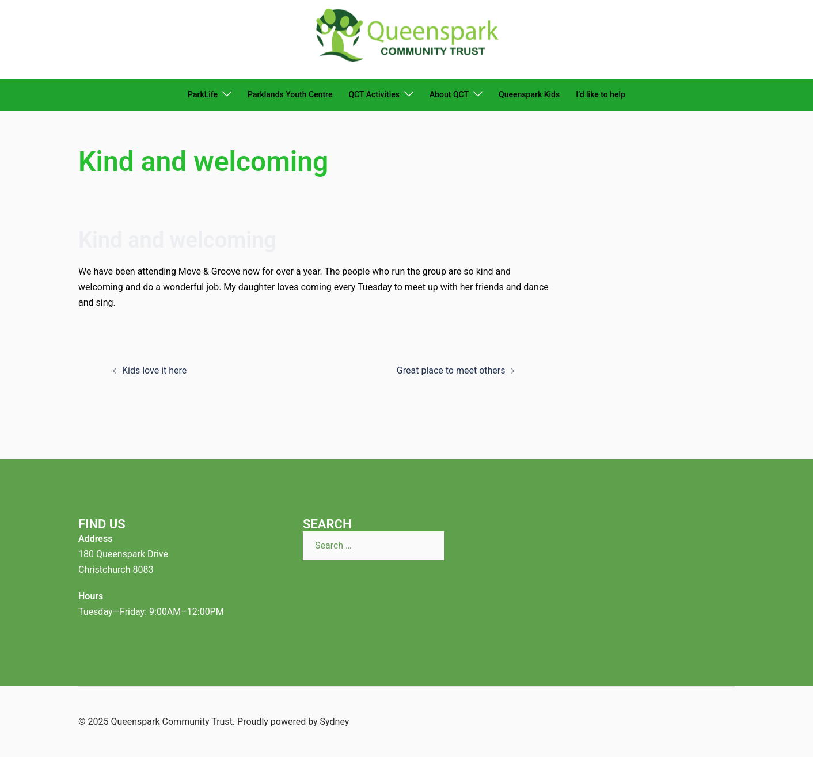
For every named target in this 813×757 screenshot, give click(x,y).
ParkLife (203, 94)
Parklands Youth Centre (290, 94)
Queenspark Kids (529, 94)
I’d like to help (600, 94)
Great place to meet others (451, 370)
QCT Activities (374, 94)
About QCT (449, 94)
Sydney (334, 721)
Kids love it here (154, 370)
